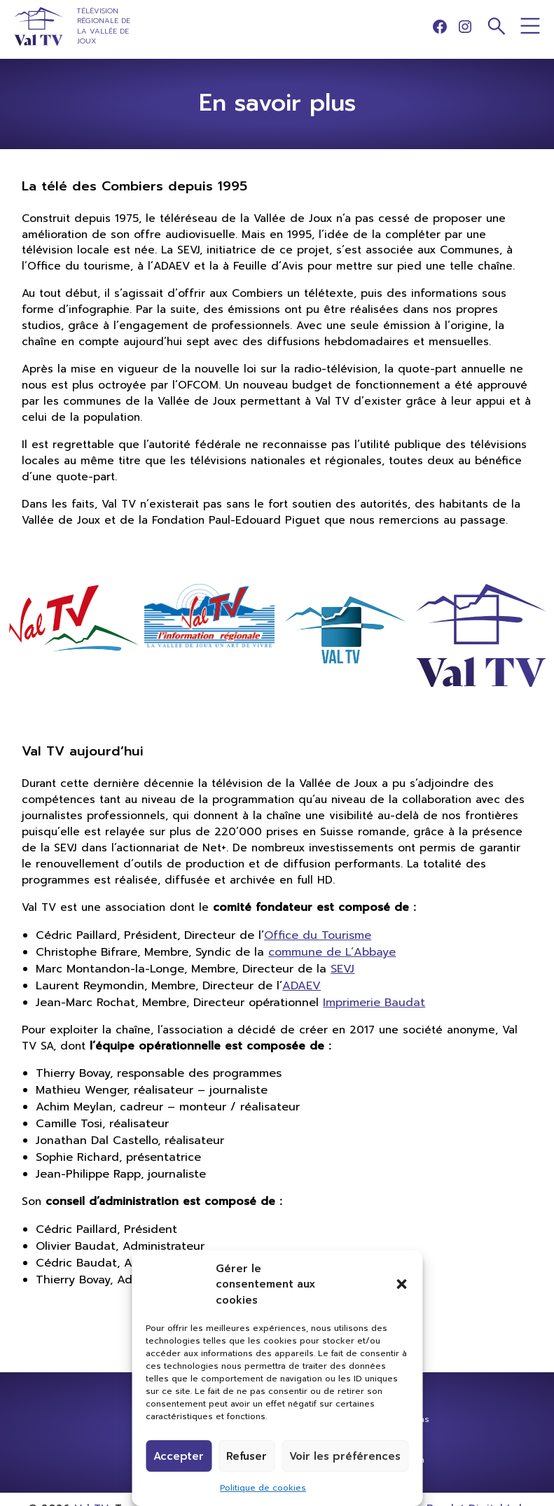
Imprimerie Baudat (374, 1002)
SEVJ (342, 969)
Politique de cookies (263, 1487)
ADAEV (301, 985)
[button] (401, 1284)
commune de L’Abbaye (332, 952)
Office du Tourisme (317, 935)
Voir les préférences (345, 1456)
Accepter (178, 1456)
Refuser (246, 1456)
